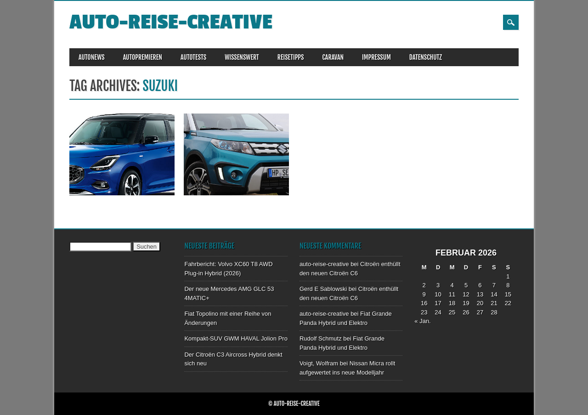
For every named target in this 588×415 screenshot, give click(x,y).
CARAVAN (333, 57)
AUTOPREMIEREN (142, 57)
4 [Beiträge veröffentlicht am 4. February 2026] (451, 285)
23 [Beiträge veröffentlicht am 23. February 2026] (424, 312)
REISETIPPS (290, 57)
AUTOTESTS (193, 57)
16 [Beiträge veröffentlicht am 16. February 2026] (424, 303)
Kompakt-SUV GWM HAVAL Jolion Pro (235, 338)
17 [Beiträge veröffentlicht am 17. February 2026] (438, 303)
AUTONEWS (92, 57)
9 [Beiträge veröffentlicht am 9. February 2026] (424, 294)
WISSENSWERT (242, 57)
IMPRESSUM (376, 57)
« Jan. (422, 321)
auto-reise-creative (170, 22)
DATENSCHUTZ (425, 57)
